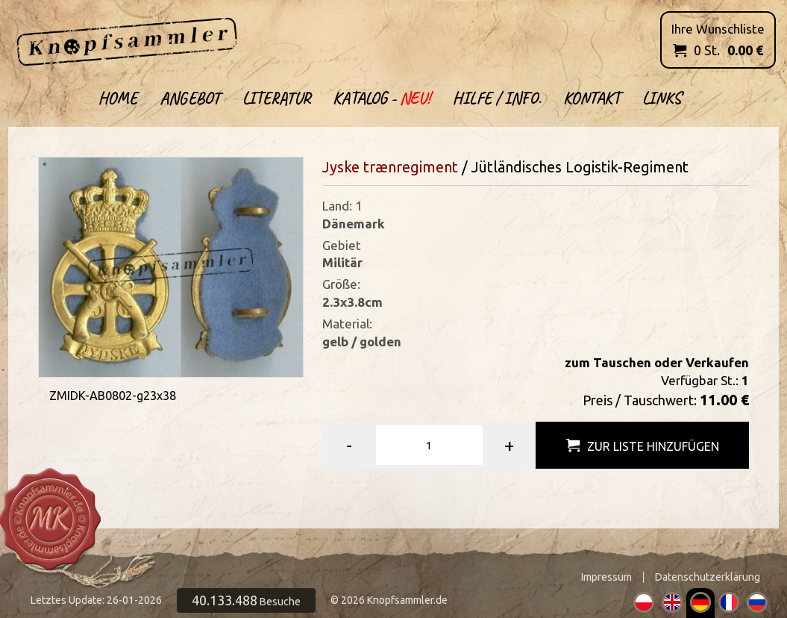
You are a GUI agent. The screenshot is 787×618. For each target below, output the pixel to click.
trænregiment (410, 166)
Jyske (341, 166)
